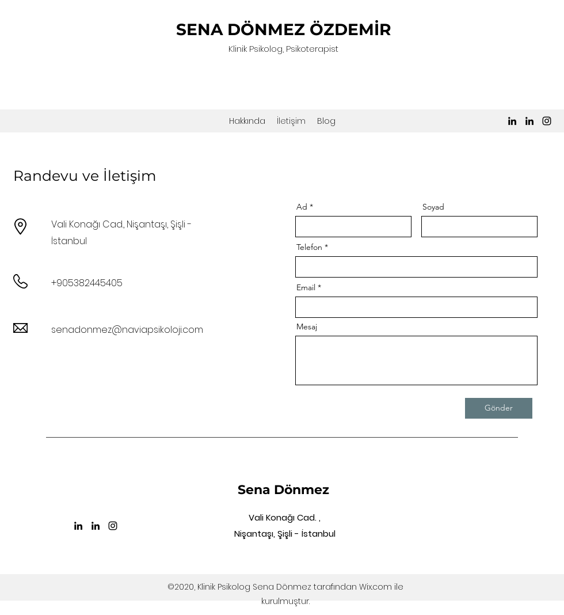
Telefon (309, 247)
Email (305, 287)
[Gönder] (498, 408)
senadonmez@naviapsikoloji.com (127, 329)
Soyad (433, 207)
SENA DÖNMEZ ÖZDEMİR (284, 29)
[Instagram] (546, 121)
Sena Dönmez (283, 490)
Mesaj (306, 326)
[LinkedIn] (512, 121)
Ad (301, 207)
